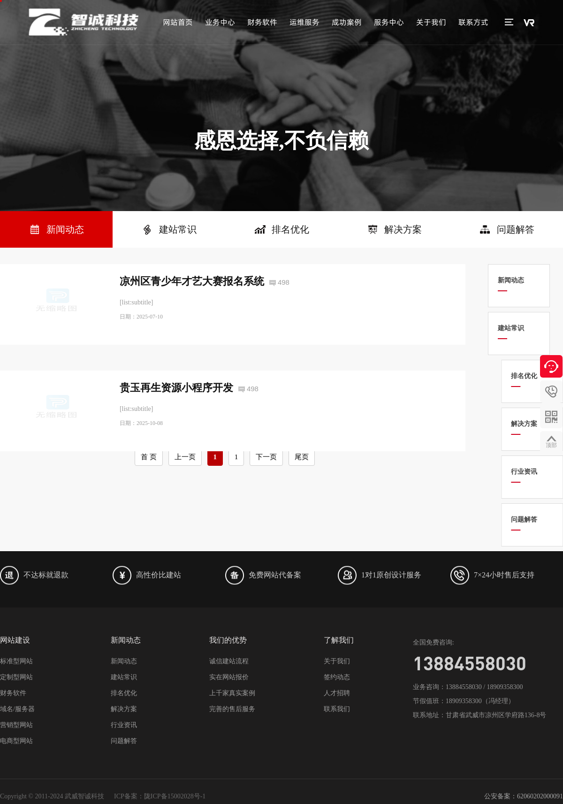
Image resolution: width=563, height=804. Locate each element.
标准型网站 (16, 661)
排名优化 (124, 693)
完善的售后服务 (232, 709)
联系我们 (337, 709)
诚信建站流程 (229, 661)
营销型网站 (16, 724)
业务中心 (220, 22)
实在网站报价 (229, 677)
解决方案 (124, 709)
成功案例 (347, 22)
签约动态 (337, 677)
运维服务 (304, 22)
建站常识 (124, 677)
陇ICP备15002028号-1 (174, 796)
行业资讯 (124, 724)
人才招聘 (337, 693)
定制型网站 (16, 677)
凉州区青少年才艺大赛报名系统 (192, 281)
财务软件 (262, 22)
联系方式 (473, 22)
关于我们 (431, 22)
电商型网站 (16, 740)
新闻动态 (124, 661)
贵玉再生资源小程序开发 (176, 412)
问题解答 (124, 740)
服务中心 (389, 22)
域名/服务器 (17, 709)
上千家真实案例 (232, 693)
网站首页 (178, 22)
